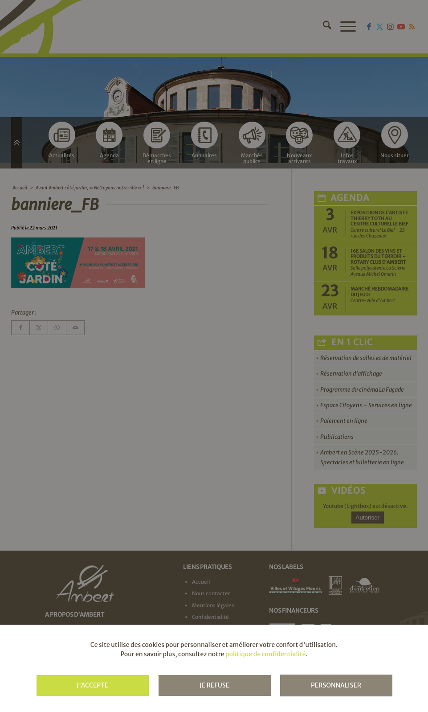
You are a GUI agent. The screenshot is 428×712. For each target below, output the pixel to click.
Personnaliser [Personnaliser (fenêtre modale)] (336, 685)
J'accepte (92, 685)
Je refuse (214, 685)
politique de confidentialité (265, 654)
